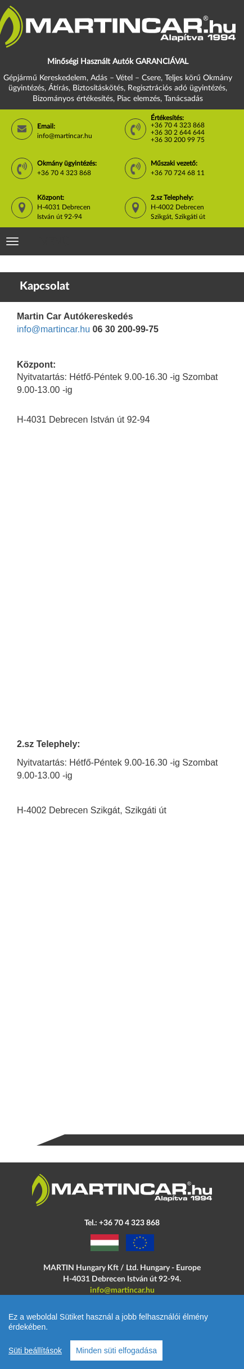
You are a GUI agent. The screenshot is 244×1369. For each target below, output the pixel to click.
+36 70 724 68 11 (178, 173)
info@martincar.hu (64, 135)
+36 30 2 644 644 (178, 132)
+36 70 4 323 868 (178, 125)
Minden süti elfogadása (116, 1350)
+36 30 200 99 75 (178, 139)
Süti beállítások (35, 1350)
